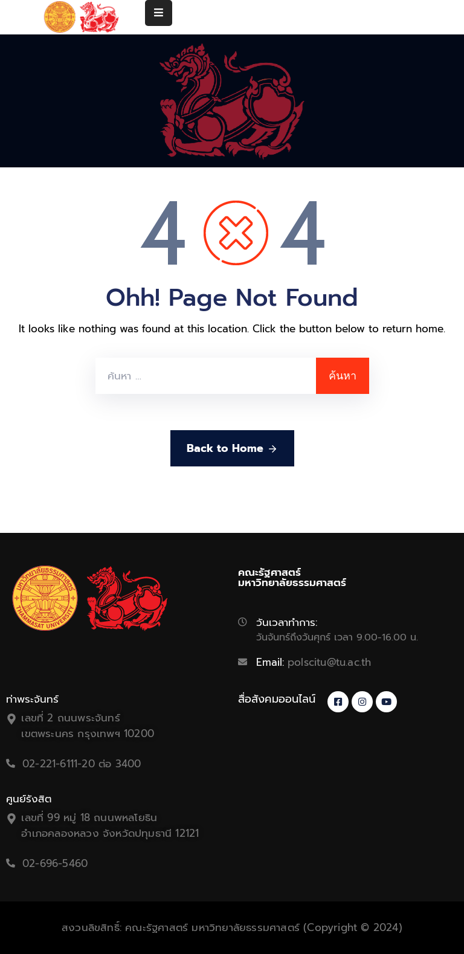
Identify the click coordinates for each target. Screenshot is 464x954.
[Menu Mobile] (158, 13)
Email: (313, 662)
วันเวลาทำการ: (286, 622)
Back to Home (232, 448)
